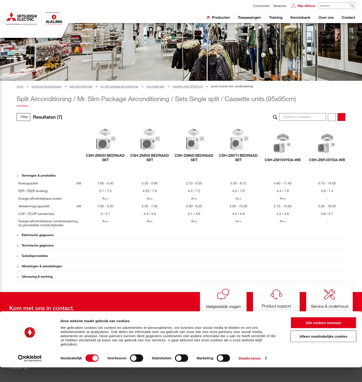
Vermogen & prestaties (36, 175)
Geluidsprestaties (32, 256)
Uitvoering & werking (34, 276)
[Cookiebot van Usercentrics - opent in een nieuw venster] (30, 373)
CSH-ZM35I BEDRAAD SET (105, 157)
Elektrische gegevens (35, 235)
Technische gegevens (35, 245)
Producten (221, 17)
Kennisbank (300, 17)
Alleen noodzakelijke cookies (323, 351)
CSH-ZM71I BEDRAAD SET (238, 157)
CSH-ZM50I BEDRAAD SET (149, 157)
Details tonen (249, 373)
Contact (348, 17)
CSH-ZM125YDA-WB (327, 160)
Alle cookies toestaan (323, 337)
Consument (261, 6)
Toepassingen (249, 17)
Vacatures (280, 6)
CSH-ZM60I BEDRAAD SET (194, 157)
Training (275, 17)
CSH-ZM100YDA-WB (283, 160)
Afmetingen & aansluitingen (39, 266)
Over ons (326, 17)
